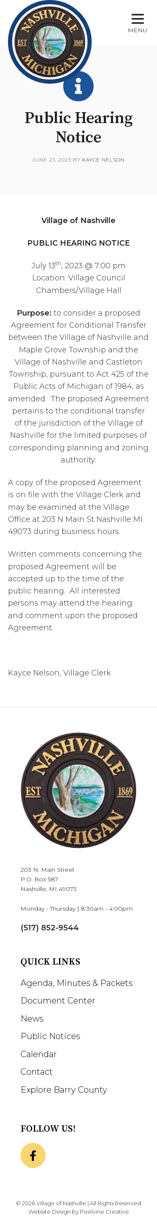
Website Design (49, 1211)
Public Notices (50, 1036)
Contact (37, 1072)
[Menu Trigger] (137, 24)
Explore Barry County (64, 1090)
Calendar (39, 1054)
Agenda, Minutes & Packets (77, 983)
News (32, 1019)
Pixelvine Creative (104, 1211)
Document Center (58, 1001)
